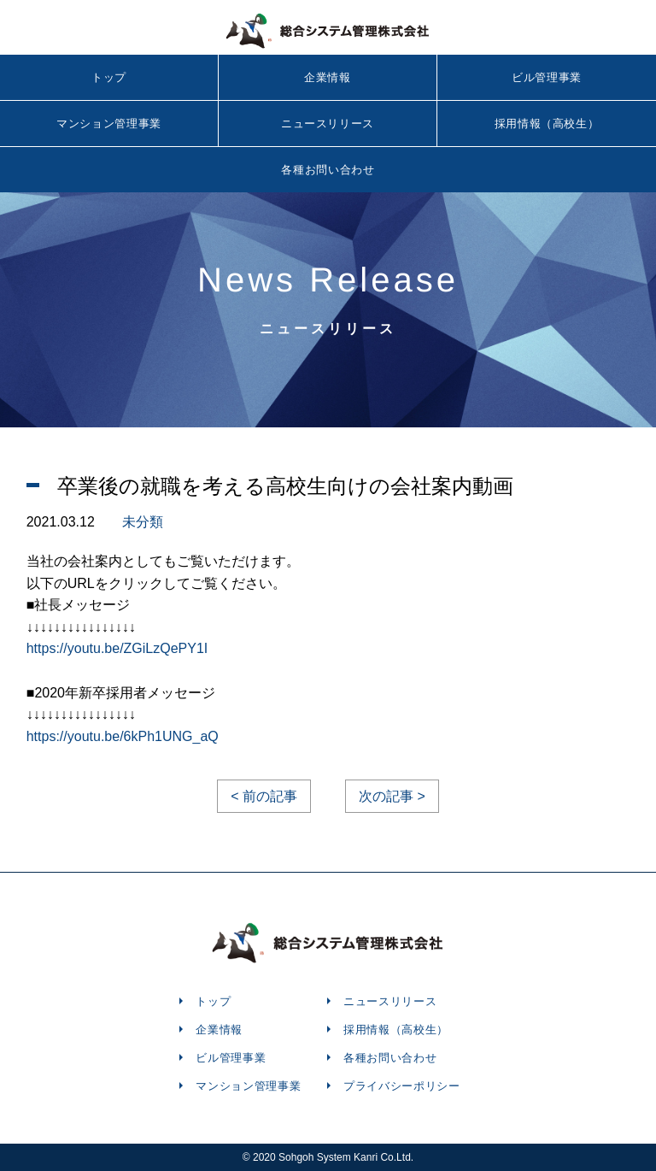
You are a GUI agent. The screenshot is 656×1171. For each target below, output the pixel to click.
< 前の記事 (264, 796)
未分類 (142, 522)
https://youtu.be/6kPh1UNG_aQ (122, 736)
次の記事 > (392, 796)
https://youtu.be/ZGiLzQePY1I (117, 648)
